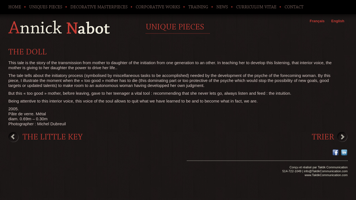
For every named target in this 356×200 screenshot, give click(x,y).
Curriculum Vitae (256, 6)
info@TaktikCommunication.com (326, 171)
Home (14, 6)
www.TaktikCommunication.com (326, 175)
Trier (323, 137)
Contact (294, 6)
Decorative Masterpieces (99, 6)
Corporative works (158, 6)
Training (198, 6)
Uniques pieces (45, 6)
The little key (53, 137)
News (222, 6)
